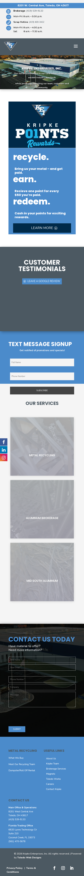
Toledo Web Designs (29, 857)
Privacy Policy (15, 868)
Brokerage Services (56, 768)
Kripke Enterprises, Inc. (42, 68)
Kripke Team (52, 763)
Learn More (42, 228)
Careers (50, 784)
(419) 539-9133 (16, 819)
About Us (51, 758)
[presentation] (31, 716)
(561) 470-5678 (16, 841)
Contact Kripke (53, 789)
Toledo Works (53, 778)
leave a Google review (43, 281)
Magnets (50, 773)
